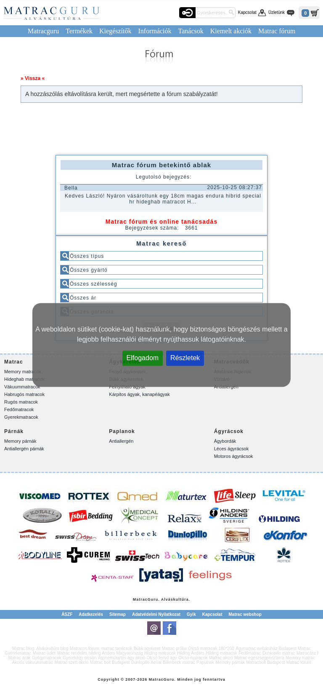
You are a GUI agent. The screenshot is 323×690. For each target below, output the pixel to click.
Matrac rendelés (72, 653)
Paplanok (205, 662)
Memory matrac (300, 657)
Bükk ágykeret (147, 648)
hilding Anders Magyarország (116, 653)
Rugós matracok (21, 401)
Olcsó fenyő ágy (162, 657)
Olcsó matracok (192, 657)
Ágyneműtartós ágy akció (121, 657)
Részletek (185, 357)
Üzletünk (276, 12)
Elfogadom (143, 357)
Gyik (191, 614)
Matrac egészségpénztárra (259, 657)
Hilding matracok (159, 653)
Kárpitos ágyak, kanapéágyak (139, 394)
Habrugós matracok (24, 394)
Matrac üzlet (44, 653)
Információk (154, 31)
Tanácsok (191, 31)
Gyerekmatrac (18, 653)
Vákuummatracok (22, 386)
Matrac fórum (276, 31)
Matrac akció (221, 657)
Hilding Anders (190, 653)
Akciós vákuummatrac (32, 662)
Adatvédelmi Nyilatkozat (156, 614)
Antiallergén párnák (24, 448)
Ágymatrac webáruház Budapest (266, 648)
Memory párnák (20, 441)
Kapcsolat (247, 12)
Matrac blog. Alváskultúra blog (40, 648)
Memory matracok (22, 371)
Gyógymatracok (46, 657)
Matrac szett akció (72, 662)
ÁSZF (66, 614)
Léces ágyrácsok (231, 448)
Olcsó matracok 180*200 (211, 648)
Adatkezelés (91, 614)
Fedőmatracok (19, 409)
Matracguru (43, 31)
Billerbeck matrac (179, 662)
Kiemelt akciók (231, 31)
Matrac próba (174, 648)
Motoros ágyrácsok (233, 456)
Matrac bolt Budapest (110, 662)
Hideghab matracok (24, 379)
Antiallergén (121, 441)
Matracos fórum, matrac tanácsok (101, 648)
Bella (71, 188)
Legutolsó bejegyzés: (164, 177)
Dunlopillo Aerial (146, 662)
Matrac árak (19, 657)
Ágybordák (225, 441)
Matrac (140, 599)
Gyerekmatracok (21, 417)
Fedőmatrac (249, 653)
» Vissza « (33, 78)
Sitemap (117, 614)
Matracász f (307, 653)
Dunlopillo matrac (278, 653)
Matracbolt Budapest (265, 662)
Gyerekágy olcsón (79, 657)
